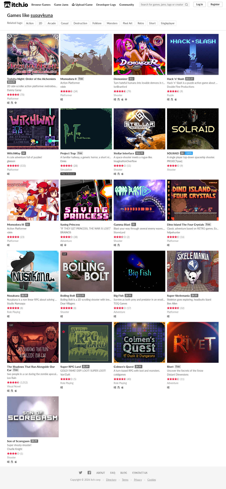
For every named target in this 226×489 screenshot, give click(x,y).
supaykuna (42, 15)
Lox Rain (11, 377)
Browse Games (40, 4)
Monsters (112, 23)
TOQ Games (120, 303)
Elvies (63, 161)
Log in (199, 4)
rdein (63, 86)
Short (152, 23)
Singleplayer (167, 23)
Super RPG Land (70, 366)
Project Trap (68, 153)
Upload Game (82, 4)
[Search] (186, 4)
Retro (141, 23)
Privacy (138, 479)
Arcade (52, 23)
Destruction (80, 23)
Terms (125, 479)
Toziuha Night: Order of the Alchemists (31, 78)
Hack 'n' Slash (175, 78)
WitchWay (13, 153)
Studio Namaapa (16, 303)
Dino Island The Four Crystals (185, 224)
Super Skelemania (178, 295)
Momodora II (68, 78)
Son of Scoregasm (18, 441)
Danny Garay (14, 90)
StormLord (119, 232)
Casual (64, 23)
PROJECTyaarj (174, 161)
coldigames (120, 374)
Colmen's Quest (124, 366)
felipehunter (173, 232)
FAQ (112, 472)
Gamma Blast (122, 224)
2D (40, 23)
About (100, 472)
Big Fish (119, 295)
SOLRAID (173, 153)
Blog (123, 472)
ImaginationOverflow (125, 161)
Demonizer (120, 78)
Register (215, 4)
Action (30, 23)
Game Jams (61, 4)
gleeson (11, 161)
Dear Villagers (67, 303)
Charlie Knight (14, 448)
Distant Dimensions (177, 374)
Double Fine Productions (180, 86)
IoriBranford (120, 86)
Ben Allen (172, 303)
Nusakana (13, 295)
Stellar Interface (124, 153)
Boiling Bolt (67, 295)
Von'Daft (65, 374)
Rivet (170, 366)
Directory (111, 479)
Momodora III (15, 224)
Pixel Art (127, 23)
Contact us (139, 472)
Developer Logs (106, 4)
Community (126, 4)
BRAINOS (65, 232)
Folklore (97, 23)
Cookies (151, 479)
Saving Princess (70, 224)
